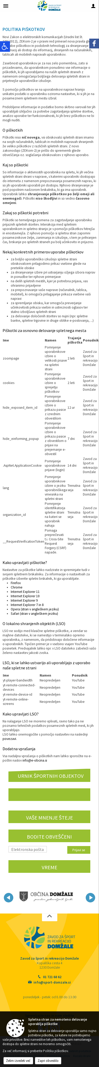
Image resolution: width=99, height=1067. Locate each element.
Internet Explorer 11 (25, 592)
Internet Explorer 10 (25, 596)
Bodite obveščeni (49, 836)
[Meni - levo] (6, 6)
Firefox (16, 583)
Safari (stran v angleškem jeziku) (34, 613)
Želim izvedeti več (18, 1061)
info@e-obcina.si (35, 760)
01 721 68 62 (52, 977)
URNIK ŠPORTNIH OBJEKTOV (51, 776)
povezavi (9, 739)
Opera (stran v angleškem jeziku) (35, 609)
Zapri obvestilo (48, 1061)
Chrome (17, 587)
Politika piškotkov (55, 1051)
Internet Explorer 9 (24, 600)
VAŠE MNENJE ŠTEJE (49, 817)
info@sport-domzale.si (52, 982)
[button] (8, 897)
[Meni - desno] (93, 6)
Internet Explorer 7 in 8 (27, 605)
